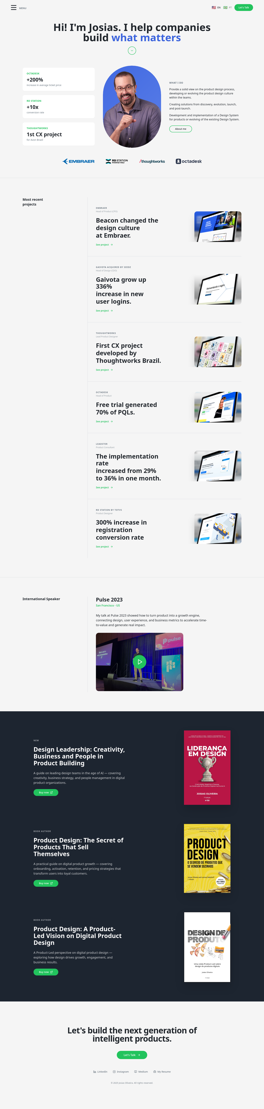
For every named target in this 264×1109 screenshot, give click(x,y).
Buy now (46, 792)
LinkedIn (100, 1071)
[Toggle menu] (18, 7)
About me (180, 128)
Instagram (121, 1071)
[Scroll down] (132, 51)
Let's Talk (244, 7)
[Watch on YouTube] (139, 662)
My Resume (162, 1071)
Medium (141, 1071)
